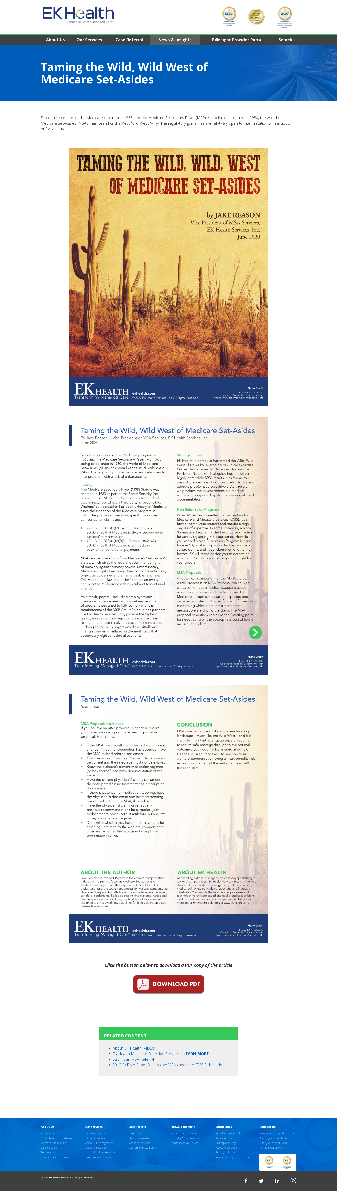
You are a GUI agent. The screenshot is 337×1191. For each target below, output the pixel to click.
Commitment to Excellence (56, 1138)
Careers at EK (49, 1148)
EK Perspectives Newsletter (188, 1133)
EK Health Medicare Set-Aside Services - (161, 1053)
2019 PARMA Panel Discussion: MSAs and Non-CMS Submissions (170, 1064)
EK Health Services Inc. (61, 1177)
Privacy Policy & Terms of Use (58, 1157)
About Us (55, 40)
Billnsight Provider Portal (237, 40)
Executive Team (50, 1133)
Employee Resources (228, 1152)
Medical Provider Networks (99, 1152)
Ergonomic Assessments (98, 1157)
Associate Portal (224, 1138)
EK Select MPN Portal (228, 1133)
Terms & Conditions (270, 1148)
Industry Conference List (186, 1138)
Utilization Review (94, 1138)
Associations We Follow (185, 1143)
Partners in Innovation (53, 1143)
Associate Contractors (228, 1148)
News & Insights (175, 40)
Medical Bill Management (98, 1143)
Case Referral (129, 40)
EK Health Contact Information (276, 1133)
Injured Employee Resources (232, 1157)
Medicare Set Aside (95, 1148)
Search (285, 40)
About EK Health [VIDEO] (134, 1048)
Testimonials (48, 1152)
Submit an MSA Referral (133, 1059)
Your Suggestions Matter (273, 1138)
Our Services (89, 40)
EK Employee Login (226, 1143)
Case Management (95, 1133)
